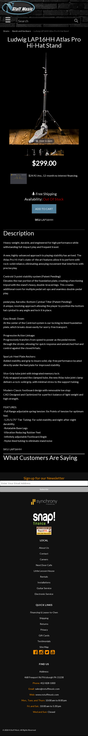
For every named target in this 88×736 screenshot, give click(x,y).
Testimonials (44, 641)
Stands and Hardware (21, 31)
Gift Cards (44, 635)
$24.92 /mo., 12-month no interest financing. (44, 178)
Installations (44, 582)
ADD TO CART (44, 209)
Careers (44, 559)
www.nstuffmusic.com (47, 694)
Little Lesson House (44, 571)
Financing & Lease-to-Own (44, 612)
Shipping (44, 618)
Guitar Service (44, 588)
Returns (44, 624)
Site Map (44, 647)
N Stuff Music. (14, 730)
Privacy (44, 629)
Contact (44, 553)
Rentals (44, 576)
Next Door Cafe (44, 565)
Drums (6, 31)
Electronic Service (44, 594)
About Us (44, 548)
